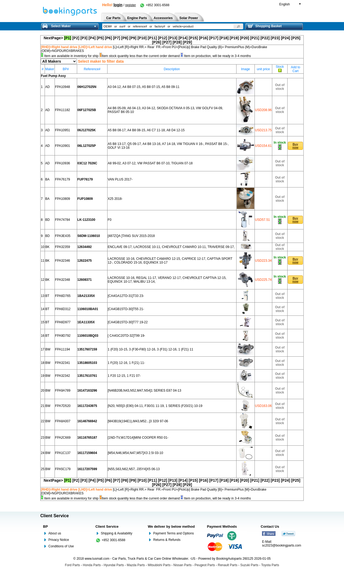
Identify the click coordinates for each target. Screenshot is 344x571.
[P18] (223, 38)
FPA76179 (62, 179)
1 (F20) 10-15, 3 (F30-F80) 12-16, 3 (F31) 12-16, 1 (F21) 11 (150, 349)
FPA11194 (62, 349)
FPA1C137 (63, 453)
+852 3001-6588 (154, 5)
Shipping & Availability (116, 533)
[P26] (156, 42)
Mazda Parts (136, 565)
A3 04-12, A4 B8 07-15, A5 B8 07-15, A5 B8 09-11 (144, 87)
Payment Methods (222, 526)
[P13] (172, 38)
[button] (238, 26)
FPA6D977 (63, 322)
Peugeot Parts (205, 565)
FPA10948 (62, 87)
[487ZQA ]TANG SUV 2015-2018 (131, 236)
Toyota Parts (270, 565)
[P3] (83, 38)
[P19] (234, 38)
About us (54, 533)
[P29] (187, 42)
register (130, 5)
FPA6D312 (63, 309)
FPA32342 (62, 376)
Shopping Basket (265, 26)
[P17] (213, 38)
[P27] (166, 42)
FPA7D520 (63, 406)
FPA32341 (62, 363)
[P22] (265, 38)
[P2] (75, 38)
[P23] (275, 38)
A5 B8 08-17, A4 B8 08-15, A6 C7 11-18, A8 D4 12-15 (146, 130)
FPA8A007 (62, 421)
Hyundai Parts (114, 565)
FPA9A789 (62, 390)
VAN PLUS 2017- (120, 179)
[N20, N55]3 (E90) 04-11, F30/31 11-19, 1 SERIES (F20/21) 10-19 (155, 406)
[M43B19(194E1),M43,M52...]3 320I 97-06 (138, 421)
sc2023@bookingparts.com (281, 545)
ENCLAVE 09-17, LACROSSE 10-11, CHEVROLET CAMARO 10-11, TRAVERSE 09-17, (171, 247)
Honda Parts (92, 565)
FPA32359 (62, 247)
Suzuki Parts (249, 565)
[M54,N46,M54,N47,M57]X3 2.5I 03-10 (135, 453)
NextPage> (53, 38)
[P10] (141, 38)
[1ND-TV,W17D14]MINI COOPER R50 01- (138, 437)
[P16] (203, 38)
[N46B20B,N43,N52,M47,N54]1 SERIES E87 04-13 (144, 390)
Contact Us (270, 526)
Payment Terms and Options (173, 533)
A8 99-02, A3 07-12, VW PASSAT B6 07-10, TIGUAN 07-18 (150, 163)
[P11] (152, 38)
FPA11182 (62, 110)
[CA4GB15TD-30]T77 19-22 (128, 322)
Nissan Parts (182, 565)
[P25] (295, 38)
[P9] (132, 38)
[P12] (162, 38)
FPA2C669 (63, 437)
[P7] (116, 38)
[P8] (124, 38)
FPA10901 (62, 146)
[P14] (183, 38)
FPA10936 (62, 163)
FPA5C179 (63, 469)
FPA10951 (62, 130)
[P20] (244, 38)
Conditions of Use (61, 546)
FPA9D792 (63, 336)
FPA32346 (62, 261)
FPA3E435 (62, 236)
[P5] (100, 38)
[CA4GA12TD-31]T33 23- (126, 296)
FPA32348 (62, 280)
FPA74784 (62, 220)
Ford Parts (72, 565)
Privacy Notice (58, 540)
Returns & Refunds (166, 540)
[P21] (254, 38)
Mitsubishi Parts (159, 565)
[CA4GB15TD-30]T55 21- (126, 309)
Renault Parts (228, 565)
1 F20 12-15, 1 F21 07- (124, 376)
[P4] (91, 38)
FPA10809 (62, 199)
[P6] (108, 38)
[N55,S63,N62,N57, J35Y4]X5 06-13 (134, 469)
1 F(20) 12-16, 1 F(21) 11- (126, 363)
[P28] (177, 42)
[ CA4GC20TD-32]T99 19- (126, 336)
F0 (110, 220)
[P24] (285, 38)
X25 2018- (115, 199)
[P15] (193, 38)
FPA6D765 (63, 296)
